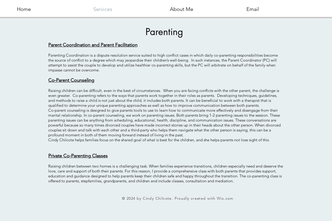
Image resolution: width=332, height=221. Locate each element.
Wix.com (225, 198)
